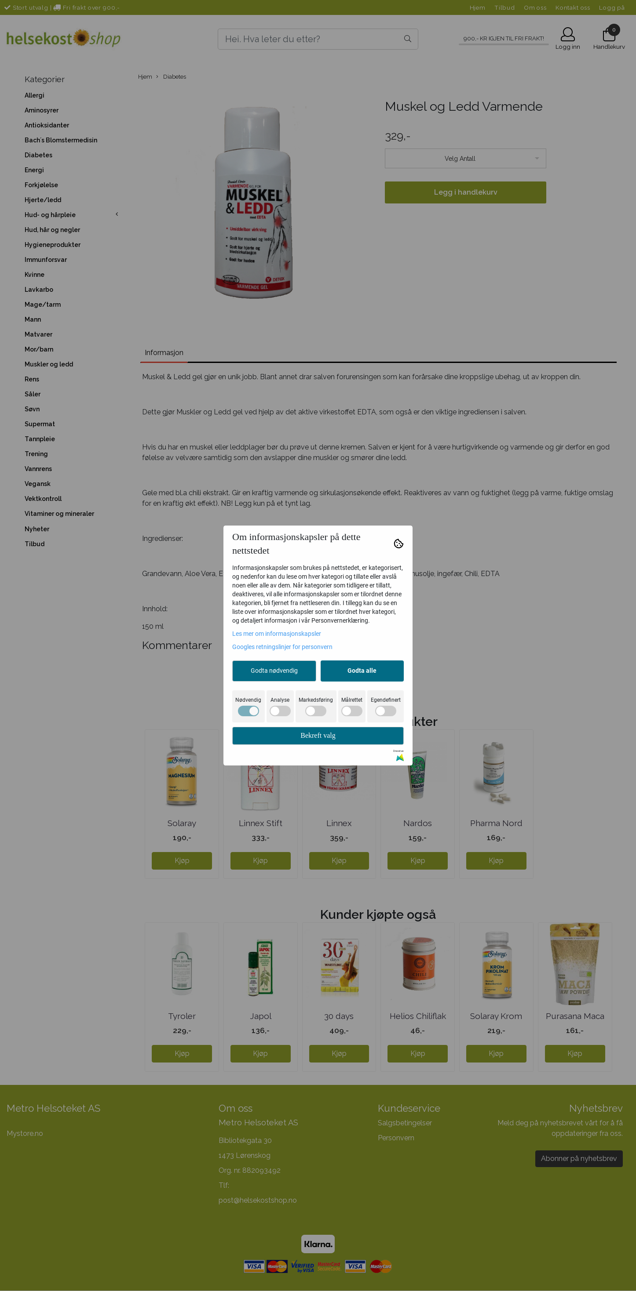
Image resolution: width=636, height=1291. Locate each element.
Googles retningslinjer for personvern (282, 646)
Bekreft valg (318, 735)
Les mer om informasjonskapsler (276, 633)
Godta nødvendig (274, 670)
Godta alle (361, 670)
